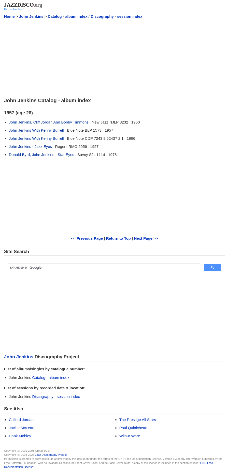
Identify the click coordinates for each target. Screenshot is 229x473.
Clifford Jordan (21, 419)
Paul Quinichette (133, 428)
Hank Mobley (20, 436)
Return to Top (118, 238)
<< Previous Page (87, 238)
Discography (102, 16)
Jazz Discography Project (51, 454)
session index (129, 16)
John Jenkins (31, 16)
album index (76, 16)
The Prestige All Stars (137, 419)
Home (9, 16)
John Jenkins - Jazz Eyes (30, 146)
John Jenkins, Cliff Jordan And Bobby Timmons (49, 122)
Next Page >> (146, 238)
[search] (103, 268)
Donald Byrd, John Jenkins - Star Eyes (41, 154)
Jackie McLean (21, 428)
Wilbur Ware (129, 436)
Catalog (55, 16)
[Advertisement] (114, 57)
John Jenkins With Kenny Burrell (36, 130)
